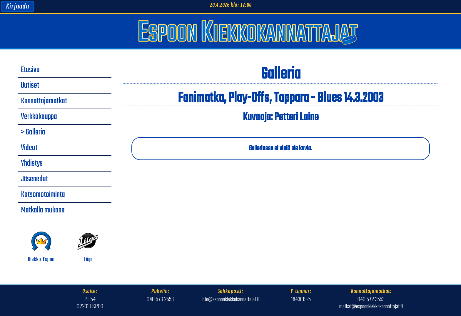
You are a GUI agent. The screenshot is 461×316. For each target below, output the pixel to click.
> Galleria (33, 132)
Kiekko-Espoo (41, 247)
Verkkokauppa (39, 116)
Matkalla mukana (43, 210)
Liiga (88, 247)
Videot (29, 148)
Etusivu (30, 70)
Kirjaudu (17, 6)
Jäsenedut (34, 179)
